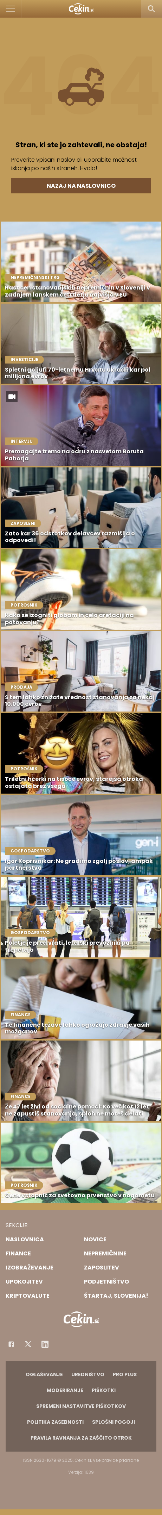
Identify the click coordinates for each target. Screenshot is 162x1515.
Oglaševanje (44, 1374)
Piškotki (104, 1390)
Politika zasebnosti (55, 1422)
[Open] (10, 9)
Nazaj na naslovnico (81, 186)
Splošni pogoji (113, 1422)
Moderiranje (65, 1390)
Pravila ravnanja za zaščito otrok (81, 1437)
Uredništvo (87, 1374)
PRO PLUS (125, 1374)
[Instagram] (45, 1344)
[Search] (151, 9)
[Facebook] (11, 1344)
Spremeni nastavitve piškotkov (81, 1406)
